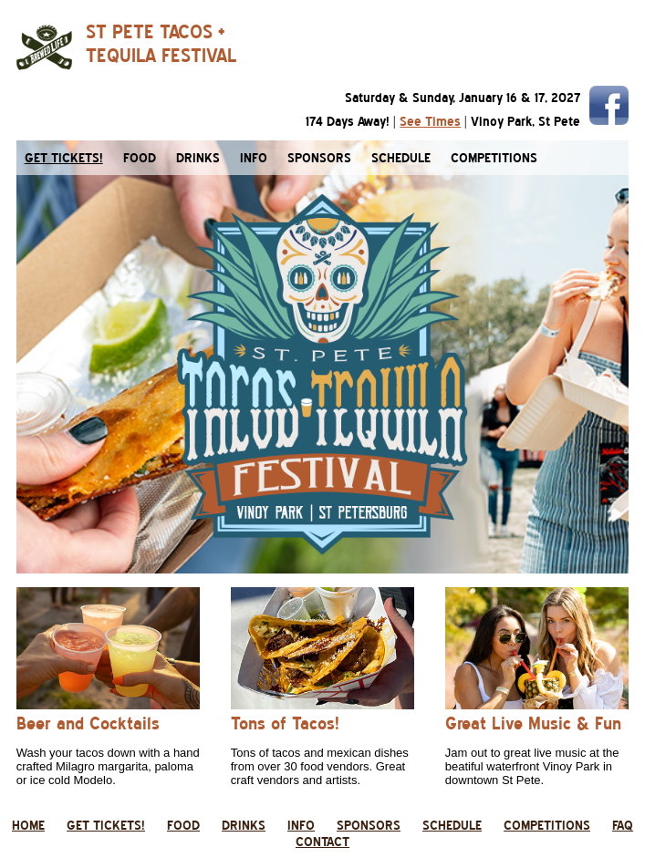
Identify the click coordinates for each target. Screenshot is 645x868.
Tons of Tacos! (285, 723)
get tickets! (106, 825)
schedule (401, 158)
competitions (494, 158)
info (253, 158)
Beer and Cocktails (88, 723)
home (28, 825)
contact (322, 841)
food (139, 158)
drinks (198, 158)
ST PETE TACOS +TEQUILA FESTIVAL (161, 43)
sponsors (319, 158)
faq (622, 825)
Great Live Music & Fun (533, 723)
